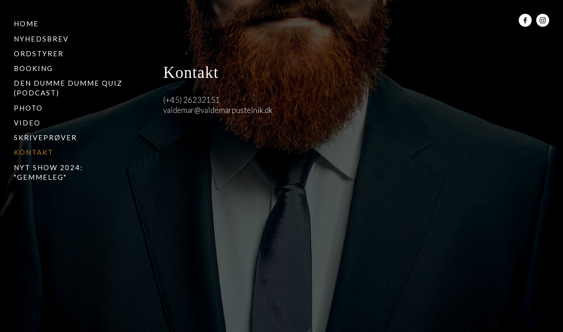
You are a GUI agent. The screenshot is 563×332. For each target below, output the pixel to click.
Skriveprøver (45, 137)
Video (27, 123)
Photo (28, 108)
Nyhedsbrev (41, 39)
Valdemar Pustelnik (282, 22)
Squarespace (218, 156)
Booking (33, 68)
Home (26, 23)
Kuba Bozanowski (346, 156)
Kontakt (33, 152)
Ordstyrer (39, 53)
